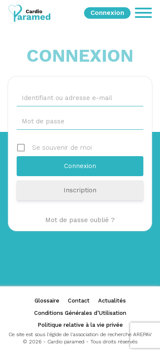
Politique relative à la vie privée (80, 325)
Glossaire (47, 300)
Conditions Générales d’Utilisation (80, 313)
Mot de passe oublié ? (80, 220)
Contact (79, 300)
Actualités (112, 300)
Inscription (80, 190)
